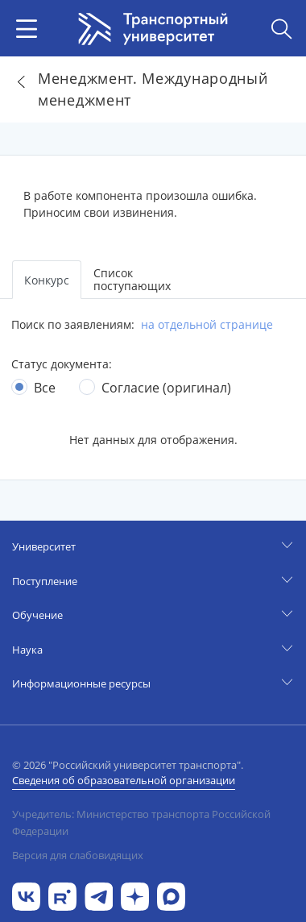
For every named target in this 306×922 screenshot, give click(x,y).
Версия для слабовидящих (77, 855)
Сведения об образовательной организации (123, 780)
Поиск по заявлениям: (72, 324)
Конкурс (46, 280)
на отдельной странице (207, 324)
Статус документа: (61, 364)
